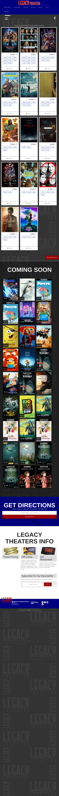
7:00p (14, 68)
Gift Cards (33, 7)
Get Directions (29, 525)
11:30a (23, 65)
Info (47, 7)
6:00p (9, 68)
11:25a (42, 155)
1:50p (47, 65)
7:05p (42, 158)
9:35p (10, 200)
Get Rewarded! (46, 566)
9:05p (4, 71)
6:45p (52, 200)
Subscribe (6, 11)
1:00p (9, 65)
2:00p (33, 65)
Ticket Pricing (10, 565)
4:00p (5, 68)
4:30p (28, 68)
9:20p (28, 155)
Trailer (10, 77)
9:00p (47, 68)
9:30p (33, 71)
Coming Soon (17, 7)
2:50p (14, 65)
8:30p (28, 71)
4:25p (33, 245)
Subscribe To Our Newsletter (37, 584)
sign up (47, 592)
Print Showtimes (52, 266)
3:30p (23, 68)
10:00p (10, 71)
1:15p (43, 200)
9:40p (47, 158)
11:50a (42, 65)
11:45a (4, 65)
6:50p (5, 200)
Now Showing (7, 7)
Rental (41, 7)
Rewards (25, 7)
